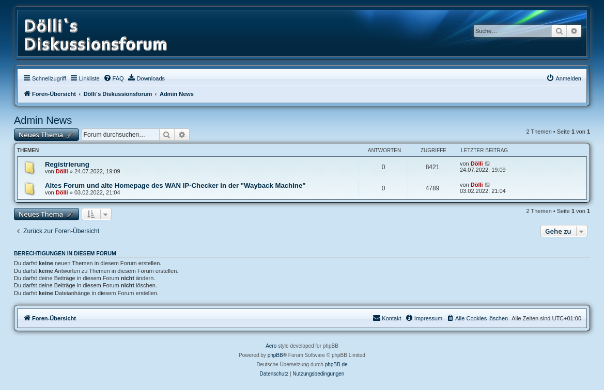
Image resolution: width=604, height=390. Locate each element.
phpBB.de (336, 364)
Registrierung (67, 164)
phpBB (275, 355)
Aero (271, 346)
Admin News (43, 120)
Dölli (62, 171)
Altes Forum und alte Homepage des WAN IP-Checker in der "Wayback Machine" (175, 185)
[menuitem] (113, 78)
